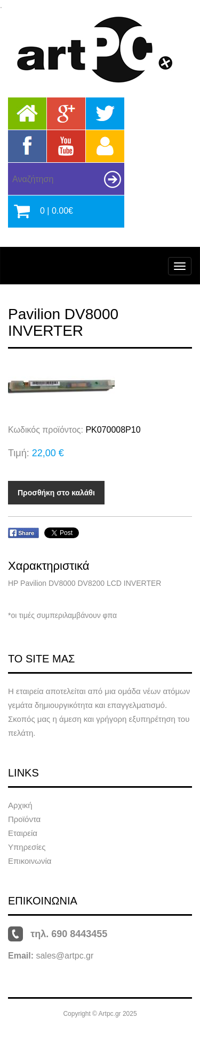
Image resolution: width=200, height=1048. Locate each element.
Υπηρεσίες (26, 846)
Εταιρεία (22, 833)
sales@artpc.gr (64, 955)
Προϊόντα (24, 819)
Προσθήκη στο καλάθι (56, 492)
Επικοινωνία (29, 860)
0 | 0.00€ (56, 210)
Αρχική (20, 805)
